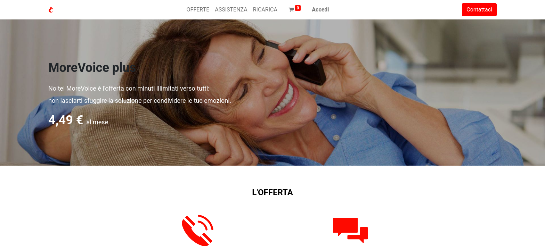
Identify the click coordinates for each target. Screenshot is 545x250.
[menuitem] (198, 10)
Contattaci (479, 9)
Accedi (320, 9)
